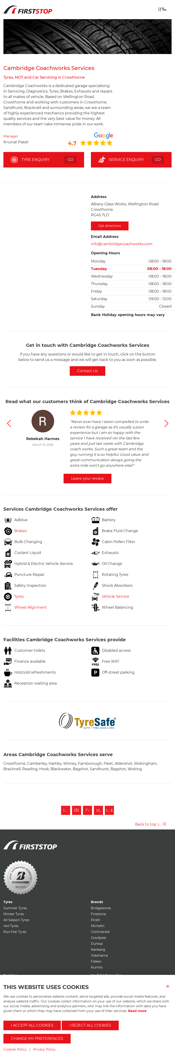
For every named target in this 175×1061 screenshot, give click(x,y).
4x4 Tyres (10, 926)
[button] (9, 423)
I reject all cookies (90, 1025)
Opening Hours (105, 253)
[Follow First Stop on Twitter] (87, 810)
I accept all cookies (32, 1025)
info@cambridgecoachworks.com (121, 244)
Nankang (98, 950)
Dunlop (97, 944)
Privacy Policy (44, 1049)
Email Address (105, 236)
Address (99, 197)
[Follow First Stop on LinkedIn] (98, 810)
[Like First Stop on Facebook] (76, 810)
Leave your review (87, 478)
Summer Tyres (15, 908)
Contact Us (87, 371)
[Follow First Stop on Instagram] (65, 810)
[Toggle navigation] (162, 9)
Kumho (97, 967)
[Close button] (169, 989)
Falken (96, 961)
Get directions (109, 226)
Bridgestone (101, 908)
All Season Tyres (16, 920)
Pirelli (95, 920)
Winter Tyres (13, 914)
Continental (100, 932)
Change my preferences (37, 1038)
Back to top (150, 824)
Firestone (98, 914)
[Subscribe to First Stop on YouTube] (109, 810)
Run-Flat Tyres (14, 932)
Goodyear (98, 938)
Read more (137, 1011)
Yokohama (99, 955)
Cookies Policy (15, 1049)
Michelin (97, 926)
